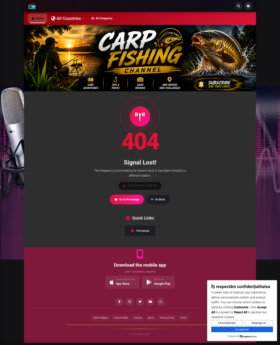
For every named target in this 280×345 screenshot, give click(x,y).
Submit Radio (119, 319)
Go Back (158, 199)
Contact (137, 319)
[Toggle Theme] (248, 6)
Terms (187, 319)
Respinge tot (259, 322)
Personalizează (227, 322)
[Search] (238, 6)
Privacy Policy (169, 319)
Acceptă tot (242, 329)
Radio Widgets (97, 319)
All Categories (101, 18)
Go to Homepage (126, 199)
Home (37, 18)
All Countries (67, 18)
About (152, 319)
